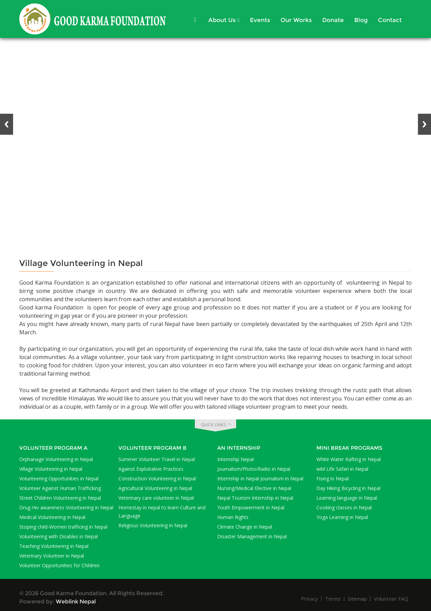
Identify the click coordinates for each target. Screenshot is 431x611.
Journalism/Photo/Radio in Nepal (253, 469)
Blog (361, 20)
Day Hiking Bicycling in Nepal (348, 488)
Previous (6, 124)
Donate (333, 20)
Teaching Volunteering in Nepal (53, 546)
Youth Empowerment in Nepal (250, 507)
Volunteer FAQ (391, 598)
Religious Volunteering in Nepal (152, 525)
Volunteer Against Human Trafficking (60, 488)
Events (260, 20)
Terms (333, 598)
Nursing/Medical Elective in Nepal (254, 488)
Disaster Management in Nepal (252, 536)
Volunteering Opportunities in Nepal (58, 478)
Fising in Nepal (332, 478)
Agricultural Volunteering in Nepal (155, 488)
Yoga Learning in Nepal (342, 517)
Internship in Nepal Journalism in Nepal (260, 478)
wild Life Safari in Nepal (342, 469)
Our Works (296, 20)
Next (424, 124)
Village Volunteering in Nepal (50, 469)
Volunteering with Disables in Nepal (58, 536)
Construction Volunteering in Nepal (157, 478)
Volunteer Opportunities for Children (59, 565)
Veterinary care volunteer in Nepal (156, 498)
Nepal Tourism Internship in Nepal (255, 498)
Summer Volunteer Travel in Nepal (156, 459)
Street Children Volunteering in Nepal (60, 498)
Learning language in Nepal (346, 498)
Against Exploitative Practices (150, 469)
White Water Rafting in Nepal (348, 459)
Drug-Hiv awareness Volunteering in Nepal (66, 507)
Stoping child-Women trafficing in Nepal (63, 526)
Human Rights (233, 517)
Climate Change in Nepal (244, 526)
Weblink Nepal (76, 601)
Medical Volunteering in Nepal (52, 517)
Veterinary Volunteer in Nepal (51, 555)
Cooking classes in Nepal (344, 507)
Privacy (309, 598)
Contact (390, 20)
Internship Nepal (235, 459)
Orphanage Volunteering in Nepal (56, 459)
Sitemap (357, 598)
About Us (224, 20)
